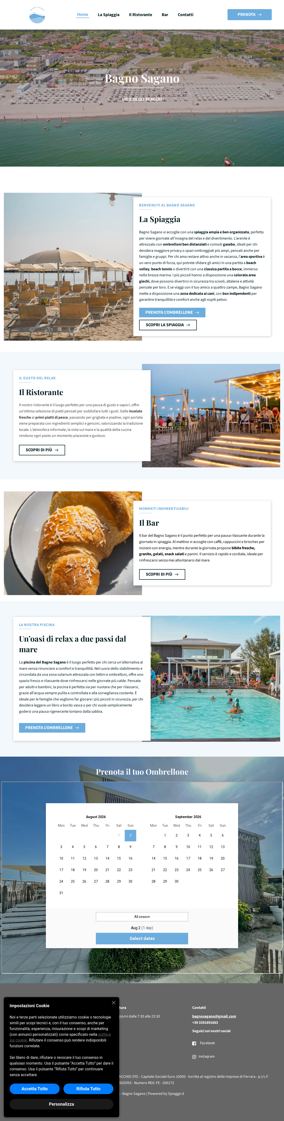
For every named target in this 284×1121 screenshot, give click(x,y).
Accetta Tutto (34, 1088)
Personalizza (61, 1104)
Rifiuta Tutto (88, 1088)
